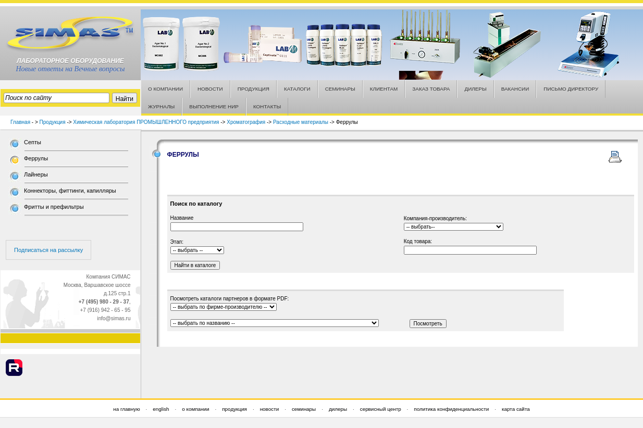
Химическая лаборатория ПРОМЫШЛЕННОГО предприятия (146, 122)
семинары (304, 409)
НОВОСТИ (210, 89)
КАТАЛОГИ (297, 89)
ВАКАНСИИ (515, 89)
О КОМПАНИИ (165, 89)
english (161, 409)
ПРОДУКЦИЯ (253, 89)
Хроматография (246, 122)
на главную (126, 409)
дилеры (338, 409)
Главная (20, 122)
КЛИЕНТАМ (384, 89)
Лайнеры (36, 174)
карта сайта (516, 409)
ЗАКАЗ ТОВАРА (431, 89)
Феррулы (36, 158)
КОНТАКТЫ (267, 106)
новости (269, 409)
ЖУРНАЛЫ (161, 106)
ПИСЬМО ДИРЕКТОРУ (570, 89)
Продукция (53, 122)
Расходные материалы (300, 122)
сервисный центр (380, 409)
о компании (195, 409)
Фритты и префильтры (54, 207)
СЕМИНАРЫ (340, 89)
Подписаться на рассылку (48, 250)
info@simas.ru (113, 318)
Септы (32, 142)
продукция (234, 409)
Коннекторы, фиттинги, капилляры (70, 190)
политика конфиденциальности (451, 409)
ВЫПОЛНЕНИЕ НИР (214, 106)
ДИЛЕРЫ (475, 89)
